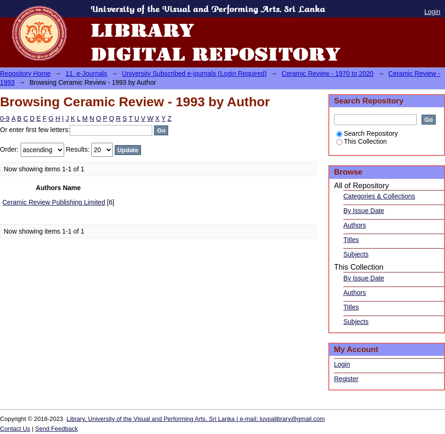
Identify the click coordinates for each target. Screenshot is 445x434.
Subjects (356, 254)
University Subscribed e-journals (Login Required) (194, 73)
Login (432, 11)
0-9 (4, 118)
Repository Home (25, 73)
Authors (354, 225)
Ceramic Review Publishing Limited (53, 202)
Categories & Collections (379, 196)
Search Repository (367, 133)
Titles (351, 239)
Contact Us (15, 428)
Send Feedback (56, 428)
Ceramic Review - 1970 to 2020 (327, 73)
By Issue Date (363, 210)
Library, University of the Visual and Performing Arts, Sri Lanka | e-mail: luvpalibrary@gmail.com (196, 418)
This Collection (361, 141)
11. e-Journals (86, 73)
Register (346, 379)
